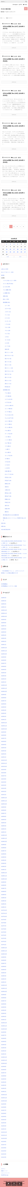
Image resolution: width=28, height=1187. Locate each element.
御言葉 (19, 23)
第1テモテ (8, 358)
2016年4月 (3, 972)
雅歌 (7, 511)
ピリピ (7, 318)
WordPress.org (4, 1175)
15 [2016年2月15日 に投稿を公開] (6, 249)
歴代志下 (8, 496)
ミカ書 (7, 449)
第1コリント (9, 352)
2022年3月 (3, 750)
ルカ (7, 343)
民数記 (7, 499)
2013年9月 (3, 1066)
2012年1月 (3, 1129)
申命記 (7, 502)
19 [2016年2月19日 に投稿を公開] (21, 249)
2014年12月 (4, 1022)
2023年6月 (3, 704)
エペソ (7, 305)
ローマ (7, 346)
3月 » (20, 256)
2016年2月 (3, 979)
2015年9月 (3, 994)
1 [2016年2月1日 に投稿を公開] (6, 244)
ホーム (3, 18)
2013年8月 (3, 1069)
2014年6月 (3, 1038)
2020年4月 (3, 822)
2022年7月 (3, 738)
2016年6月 (3, 966)
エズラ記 (8, 402)
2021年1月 (3, 794)
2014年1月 (3, 1054)
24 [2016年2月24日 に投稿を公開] (14, 252)
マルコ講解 (7, 289)
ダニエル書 (8, 427)
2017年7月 (3, 925)
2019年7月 (3, 850)
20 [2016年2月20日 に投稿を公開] (25, 249)
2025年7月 (3, 625)
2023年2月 (3, 716)
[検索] (26, 1)
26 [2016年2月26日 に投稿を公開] (21, 252)
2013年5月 (3, 1079)
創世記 (7, 483)
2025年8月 (3, 622)
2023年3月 (3, 713)
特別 (3, 523)
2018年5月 (3, 894)
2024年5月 (3, 669)
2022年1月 (3, 757)
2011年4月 (3, 1154)
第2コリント (9, 368)
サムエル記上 (9, 414)
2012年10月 (4, 1100)
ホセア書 (8, 443)
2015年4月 (3, 1010)
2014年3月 (3, 1047)
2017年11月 (4, 913)
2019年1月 (3, 869)
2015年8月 (3, 997)
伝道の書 (8, 471)
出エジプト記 (9, 474)
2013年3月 (3, 1085)
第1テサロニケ (9, 355)
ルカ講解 (6, 293)
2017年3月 (3, 938)
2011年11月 (4, 1135)
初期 (5, 296)
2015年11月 (4, 988)
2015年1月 (3, 1019)
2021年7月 (3, 775)
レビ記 (7, 468)
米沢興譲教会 (4, 584)
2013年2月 (3, 1088)
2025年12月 (4, 610)
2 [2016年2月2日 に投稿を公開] (10, 244)
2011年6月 (3, 1147)
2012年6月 (3, 1113)
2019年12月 (4, 835)
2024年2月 (3, 679)
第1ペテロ (8, 361)
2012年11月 (4, 1097)
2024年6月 (3, 666)
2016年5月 (3, 969)
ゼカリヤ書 (8, 421)
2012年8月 (3, 1107)
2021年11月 (4, 763)
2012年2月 (3, 1125)
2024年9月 (3, 657)
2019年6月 (3, 854)
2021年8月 (3, 772)
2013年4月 (3, 1082)
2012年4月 (3, 1119)
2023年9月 (3, 694)
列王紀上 (8, 477)
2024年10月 (4, 654)
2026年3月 (3, 600)
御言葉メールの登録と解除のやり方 (9, 573)
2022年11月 (4, 725)
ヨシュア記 (8, 455)
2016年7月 (3, 963)
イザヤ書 (8, 396)
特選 (3, 526)
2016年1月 (3, 982)
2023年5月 (3, 707)
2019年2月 (3, 866)
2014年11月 (4, 1025)
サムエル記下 (9, 418)
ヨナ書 (7, 458)
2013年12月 (4, 1057)
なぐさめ (6, 286)
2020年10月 (4, 804)
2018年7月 (3, 888)
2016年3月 (3, 975)
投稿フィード (4, 1170)
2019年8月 (3, 847)
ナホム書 (8, 430)
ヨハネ (7, 339)
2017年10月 (4, 916)
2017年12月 (4, 910)
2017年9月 (3, 919)
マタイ (7, 327)
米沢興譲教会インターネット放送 (9, 586)
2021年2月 (3, 791)
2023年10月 (4, 691)
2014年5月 (3, 1041)
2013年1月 (3, 1091)
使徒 (7, 349)
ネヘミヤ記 (8, 433)
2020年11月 (4, 800)
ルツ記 (7, 464)
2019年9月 (3, 844)
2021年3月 (3, 788)
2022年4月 (3, 747)
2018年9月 (3, 882)
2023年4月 (3, 710)
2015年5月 (3, 1007)
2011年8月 (3, 1141)
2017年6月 (3, 929)
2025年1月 (3, 644)
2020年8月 (3, 810)
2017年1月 (3, 944)
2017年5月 (3, 932)
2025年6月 (3, 629)
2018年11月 (4, 875)
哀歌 (7, 486)
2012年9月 (3, 1104)
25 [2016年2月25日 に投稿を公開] (17, 252)
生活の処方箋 (5, 529)
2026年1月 (3, 607)
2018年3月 (3, 900)
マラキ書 (8, 446)
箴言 (7, 505)
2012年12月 (4, 1094)
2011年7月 (3, 1144)
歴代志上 (8, 493)
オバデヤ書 (8, 411)
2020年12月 (4, 797)
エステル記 (8, 399)
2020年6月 (3, 816)
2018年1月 (3, 907)
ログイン (3, 1168)
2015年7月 (3, 1000)
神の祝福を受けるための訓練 (11, 515)
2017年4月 (3, 935)
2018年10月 (4, 879)
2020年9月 (3, 807)
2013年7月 (3, 1072)
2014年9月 (3, 1032)
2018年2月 (3, 904)
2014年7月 (3, 1035)
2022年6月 (3, 741)
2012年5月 (3, 1116)
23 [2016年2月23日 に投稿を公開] (10, 252)
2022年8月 (3, 735)
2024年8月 (3, 660)
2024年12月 (4, 647)
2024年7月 (3, 663)
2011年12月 (4, 1132)
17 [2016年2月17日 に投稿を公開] (14, 249)
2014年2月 (3, 1050)
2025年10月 (4, 616)
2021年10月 (4, 766)
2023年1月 (3, 719)
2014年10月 (4, 1029)
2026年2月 (3, 604)
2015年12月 (4, 985)
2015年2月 (3, 1016)
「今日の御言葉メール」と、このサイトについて (12, 570)
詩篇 (7, 508)
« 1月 (7, 256)
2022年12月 (4, 722)
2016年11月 (4, 950)
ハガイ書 (8, 436)
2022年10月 (4, 729)
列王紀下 (8, 480)
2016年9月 (3, 957)
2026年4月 (3, 597)
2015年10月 (4, 991)
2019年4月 (3, 860)
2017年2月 (3, 941)
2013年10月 (4, 1063)
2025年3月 (3, 638)
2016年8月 (3, 960)
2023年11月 (4, 688)
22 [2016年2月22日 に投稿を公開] (6, 252)
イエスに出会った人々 (9, 280)
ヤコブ (7, 333)
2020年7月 (3, 813)
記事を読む (14, 47)
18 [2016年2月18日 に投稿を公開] (17, 249)
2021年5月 (3, 782)
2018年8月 (3, 885)
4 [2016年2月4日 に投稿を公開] (17, 244)
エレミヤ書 (8, 408)
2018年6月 (3, 891)
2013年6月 (3, 1075)
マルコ (7, 330)
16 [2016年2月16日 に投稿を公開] (10, 249)
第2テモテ (8, 374)
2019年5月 (3, 857)
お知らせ (4, 269)
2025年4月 (3, 635)
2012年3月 (3, 1122)
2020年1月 (3, 832)
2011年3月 (3, 1157)
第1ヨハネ (8, 364)
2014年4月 (3, 1044)
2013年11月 (4, 1060)
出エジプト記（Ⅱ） (7, 272)
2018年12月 (4, 872)
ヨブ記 (7, 461)
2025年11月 (4, 613)
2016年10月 (4, 954)
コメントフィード (5, 1173)
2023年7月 (3, 700)
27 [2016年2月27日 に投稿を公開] (25, 252)
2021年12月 (4, 760)
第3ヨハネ (8, 383)
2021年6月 (3, 779)
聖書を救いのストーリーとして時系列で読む (14, 519)
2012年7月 (3, 1110)
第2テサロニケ (9, 371)
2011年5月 (3, 1151)
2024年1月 (3, 682)
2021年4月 (3, 785)
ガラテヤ (8, 308)
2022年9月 (3, 732)
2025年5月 (3, 632)
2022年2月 (3, 754)
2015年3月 (3, 1013)
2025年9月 (3, 619)
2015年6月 (3, 1004)
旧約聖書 (6, 389)
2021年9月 (3, 769)
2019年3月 (3, 863)
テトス (7, 314)
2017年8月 (3, 922)
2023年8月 (3, 697)
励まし (6, 299)
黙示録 (7, 386)
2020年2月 (3, 829)
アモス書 (15, 23)
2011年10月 (4, 1138)
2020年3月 (3, 825)
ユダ (7, 336)
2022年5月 (3, 744)
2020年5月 (3, 819)
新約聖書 (6, 302)
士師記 (7, 490)
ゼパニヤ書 (8, 424)
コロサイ (8, 311)
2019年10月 (4, 841)
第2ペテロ (8, 377)
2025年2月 (3, 641)
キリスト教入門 (8, 283)
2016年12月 (4, 947)
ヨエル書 (15, 157)
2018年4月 (3, 897)
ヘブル (7, 324)
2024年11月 (4, 650)
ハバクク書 (8, 439)
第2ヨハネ (8, 380)
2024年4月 (3, 672)
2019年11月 (4, 838)
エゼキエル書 (9, 405)
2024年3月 (3, 675)
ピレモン (8, 321)
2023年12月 (4, 685)
